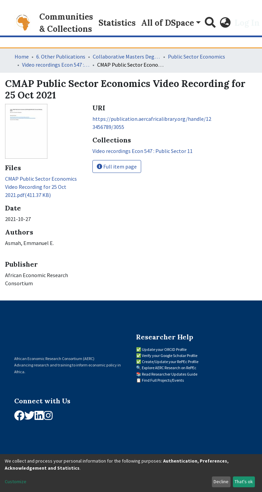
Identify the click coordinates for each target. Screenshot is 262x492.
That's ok (244, 481)
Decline (221, 481)
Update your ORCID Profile (164, 349)
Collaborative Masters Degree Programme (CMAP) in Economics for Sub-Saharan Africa (126, 56)
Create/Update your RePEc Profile (170, 361)
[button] (225, 23)
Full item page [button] (117, 166)
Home (22, 56)
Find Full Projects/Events (163, 380)
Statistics (117, 23)
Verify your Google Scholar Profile (169, 355)
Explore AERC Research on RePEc (169, 367)
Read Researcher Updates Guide (169, 374)
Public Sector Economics (196, 56)
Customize (15, 481)
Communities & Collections (66, 23)
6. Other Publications (60, 56)
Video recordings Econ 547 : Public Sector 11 (56, 64)
